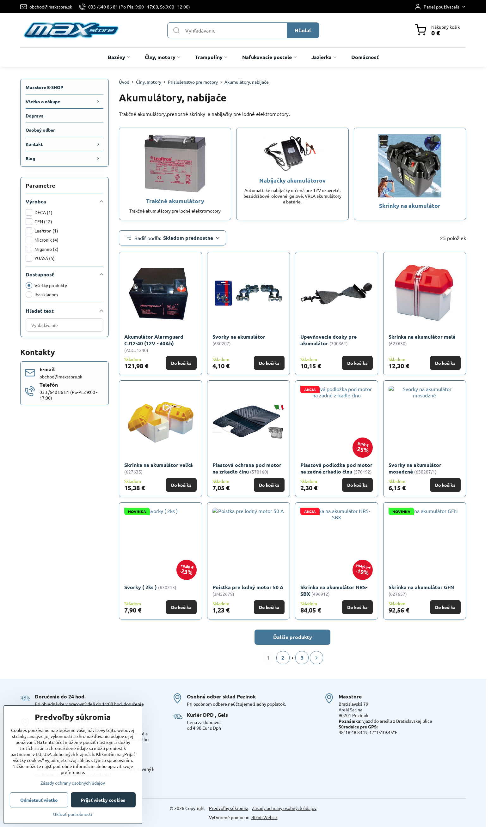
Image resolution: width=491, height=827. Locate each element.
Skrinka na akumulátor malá (422, 336)
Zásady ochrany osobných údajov (284, 808)
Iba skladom (42, 294)
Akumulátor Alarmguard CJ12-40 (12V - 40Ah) (153, 340)
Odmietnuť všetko (39, 800)
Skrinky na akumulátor (409, 205)
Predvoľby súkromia (228, 808)
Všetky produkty (46, 285)
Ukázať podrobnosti (72, 814)
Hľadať (303, 30)
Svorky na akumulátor (238, 336)
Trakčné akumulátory (175, 200)
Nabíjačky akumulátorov (292, 180)
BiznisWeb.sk (264, 817)
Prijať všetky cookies (103, 800)
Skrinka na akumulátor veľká (158, 465)
